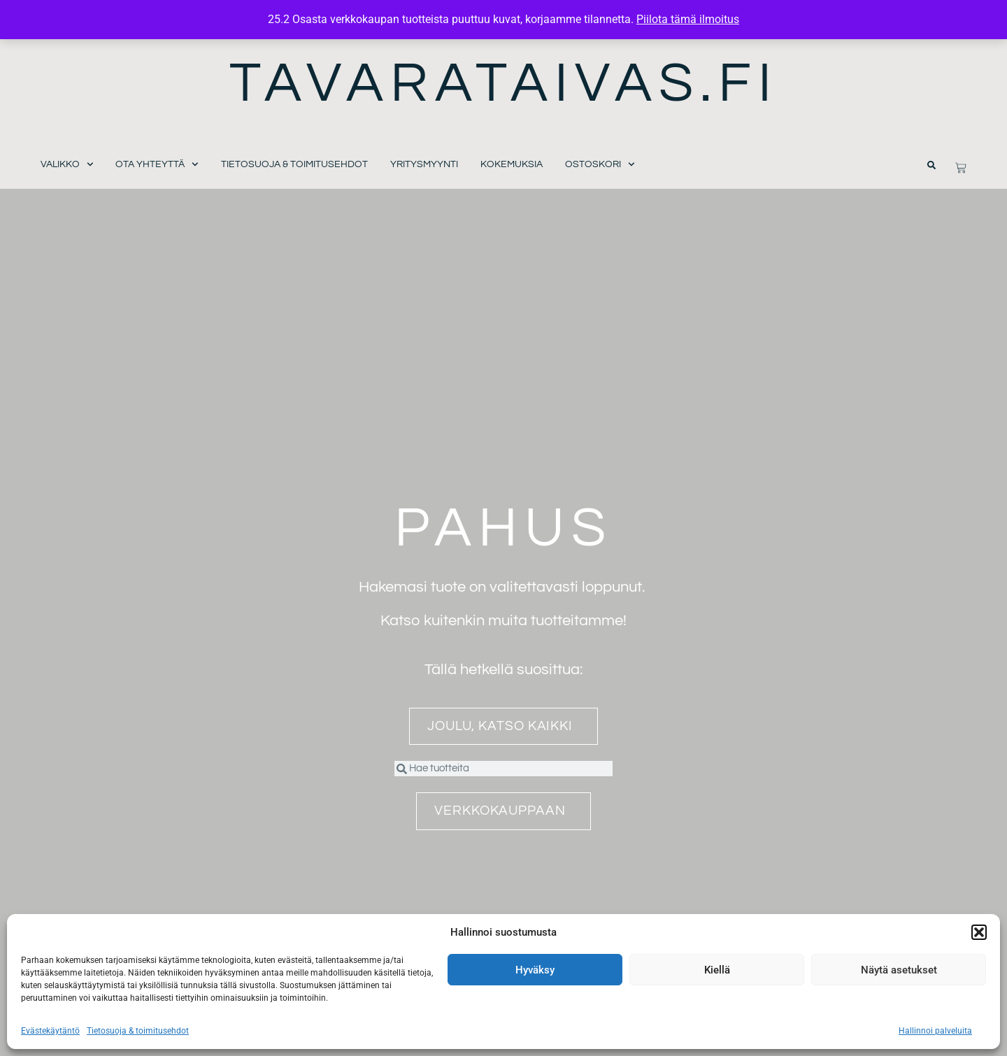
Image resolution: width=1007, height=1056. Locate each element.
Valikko (67, 164)
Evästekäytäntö (50, 1031)
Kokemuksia (511, 164)
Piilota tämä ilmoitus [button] (687, 19)
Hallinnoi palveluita (935, 1031)
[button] (979, 932)
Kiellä (717, 970)
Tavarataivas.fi (503, 84)
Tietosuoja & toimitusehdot (138, 1031)
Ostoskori (600, 164)
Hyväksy (535, 970)
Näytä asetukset (899, 970)
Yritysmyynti (424, 164)
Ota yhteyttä (157, 164)
